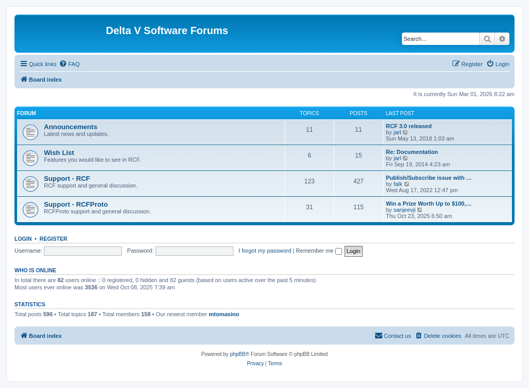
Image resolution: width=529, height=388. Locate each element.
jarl (397, 132)
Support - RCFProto (76, 204)
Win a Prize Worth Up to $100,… (429, 203)
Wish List (59, 153)
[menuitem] (69, 64)
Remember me (319, 250)
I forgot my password (265, 250)
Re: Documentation (412, 152)
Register (54, 239)
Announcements (70, 127)
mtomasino (224, 314)
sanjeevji (405, 210)
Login (23, 239)
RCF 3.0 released (409, 126)
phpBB (237, 354)
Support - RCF (67, 178)
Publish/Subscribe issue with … (429, 178)
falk (398, 184)
